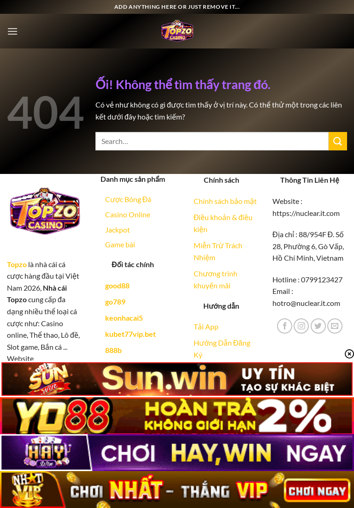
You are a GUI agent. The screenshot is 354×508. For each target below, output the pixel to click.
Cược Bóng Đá (128, 199)
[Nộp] (338, 141)
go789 (115, 301)
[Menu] (12, 31)
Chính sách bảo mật (225, 201)
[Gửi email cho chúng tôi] (334, 326)
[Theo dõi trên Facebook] (284, 326)
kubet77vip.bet (130, 333)
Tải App (206, 326)
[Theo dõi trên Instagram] (301, 326)
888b (113, 350)
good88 (117, 285)
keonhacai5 (124, 317)
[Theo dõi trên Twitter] (318, 326)
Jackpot (117, 229)
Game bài (120, 244)
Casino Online (127, 214)
